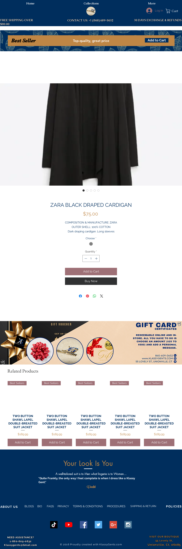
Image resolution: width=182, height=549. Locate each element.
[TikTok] (54, 524)
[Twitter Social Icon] (98, 524)
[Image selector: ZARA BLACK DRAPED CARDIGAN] (83, 190)
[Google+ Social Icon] (113, 524)
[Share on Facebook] (80, 296)
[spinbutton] (91, 258)
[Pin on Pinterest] (87, 296)
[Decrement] (85, 258)
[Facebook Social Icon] (83, 524)
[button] (174, 11)
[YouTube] (68, 524)
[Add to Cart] (156, 40)
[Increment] (96, 258)
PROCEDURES (115, 506)
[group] (91, 413)
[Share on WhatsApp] (94, 296)
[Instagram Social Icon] (128, 524)
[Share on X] (101, 296)
